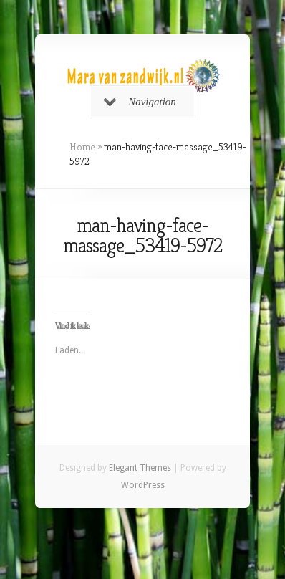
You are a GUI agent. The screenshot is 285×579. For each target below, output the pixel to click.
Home (82, 146)
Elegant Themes (140, 468)
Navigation (140, 101)
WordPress (143, 485)
